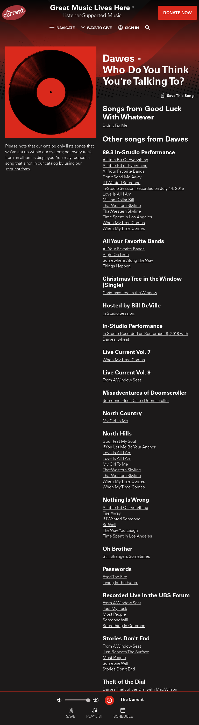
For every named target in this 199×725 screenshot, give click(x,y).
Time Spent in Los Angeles (127, 217)
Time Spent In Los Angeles (127, 536)
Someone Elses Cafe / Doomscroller (136, 401)
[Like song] (177, 95)
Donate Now (177, 12)
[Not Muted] (59, 700)
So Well (109, 525)
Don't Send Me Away (122, 177)
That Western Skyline (122, 206)
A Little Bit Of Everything (125, 160)
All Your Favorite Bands (124, 172)
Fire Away (112, 514)
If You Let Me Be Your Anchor (129, 447)
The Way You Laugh (120, 531)
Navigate (62, 27)
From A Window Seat (122, 380)
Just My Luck (115, 609)
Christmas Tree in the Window (130, 293)
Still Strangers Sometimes (126, 557)
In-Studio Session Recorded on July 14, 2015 (143, 189)
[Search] (147, 27)
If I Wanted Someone (121, 183)
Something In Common (124, 626)
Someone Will (115, 620)
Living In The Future (120, 583)
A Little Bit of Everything (125, 166)
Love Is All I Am (117, 194)
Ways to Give (96, 27)
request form (18, 169)
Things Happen (117, 266)
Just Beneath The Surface (126, 652)
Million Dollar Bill (118, 200)
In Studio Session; (119, 314)
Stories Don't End (119, 669)
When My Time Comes (124, 223)
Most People (114, 615)
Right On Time (116, 255)
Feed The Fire (115, 577)
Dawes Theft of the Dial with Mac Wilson (140, 690)
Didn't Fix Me (115, 126)
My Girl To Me (115, 421)
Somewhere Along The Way (128, 261)
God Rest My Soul (119, 442)
